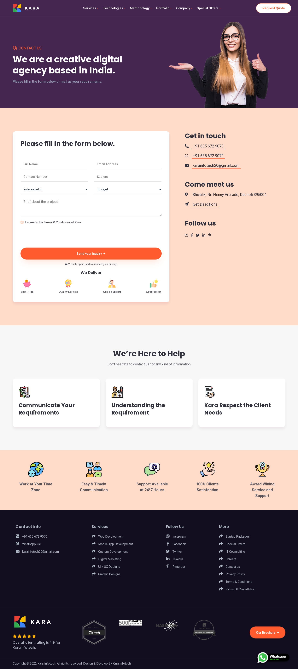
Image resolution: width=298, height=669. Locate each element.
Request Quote (273, 8)
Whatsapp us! (28, 544)
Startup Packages (234, 536)
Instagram (176, 536)
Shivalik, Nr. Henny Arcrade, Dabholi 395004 (229, 194)
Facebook (176, 544)
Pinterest (175, 566)
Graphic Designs (106, 574)
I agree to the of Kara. (53, 222)
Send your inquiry (91, 253)
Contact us (229, 566)
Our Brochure (267, 632)
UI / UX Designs (106, 566)
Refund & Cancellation (237, 589)
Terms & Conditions (57, 222)
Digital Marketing (106, 559)
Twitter (174, 551)
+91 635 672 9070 (31, 536)
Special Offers (232, 544)
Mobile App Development (112, 544)
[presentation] (49, 236)
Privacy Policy (232, 574)
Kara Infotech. (122, 663)
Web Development (107, 536)
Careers (227, 559)
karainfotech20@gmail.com (37, 551)
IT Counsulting (232, 551)
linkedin (174, 559)
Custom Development (110, 551)
